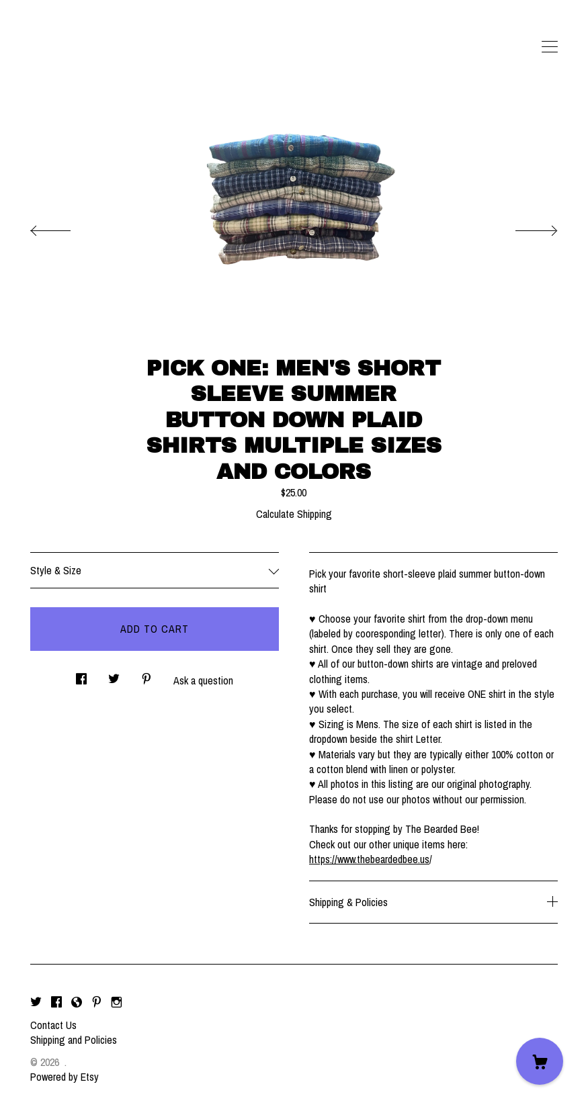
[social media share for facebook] (81, 675)
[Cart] (539, 1061)
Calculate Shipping (294, 513)
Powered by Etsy (64, 1076)
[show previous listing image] (63, 227)
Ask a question (203, 680)
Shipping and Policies (73, 1039)
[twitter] (36, 1002)
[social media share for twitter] (114, 675)
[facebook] (56, 1002)
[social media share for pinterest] (146, 675)
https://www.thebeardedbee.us (369, 859)
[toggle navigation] (550, 47)
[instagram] (117, 1002)
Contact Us (53, 1025)
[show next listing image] (524, 227)
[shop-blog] (76, 1002)
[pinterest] (96, 1002)
